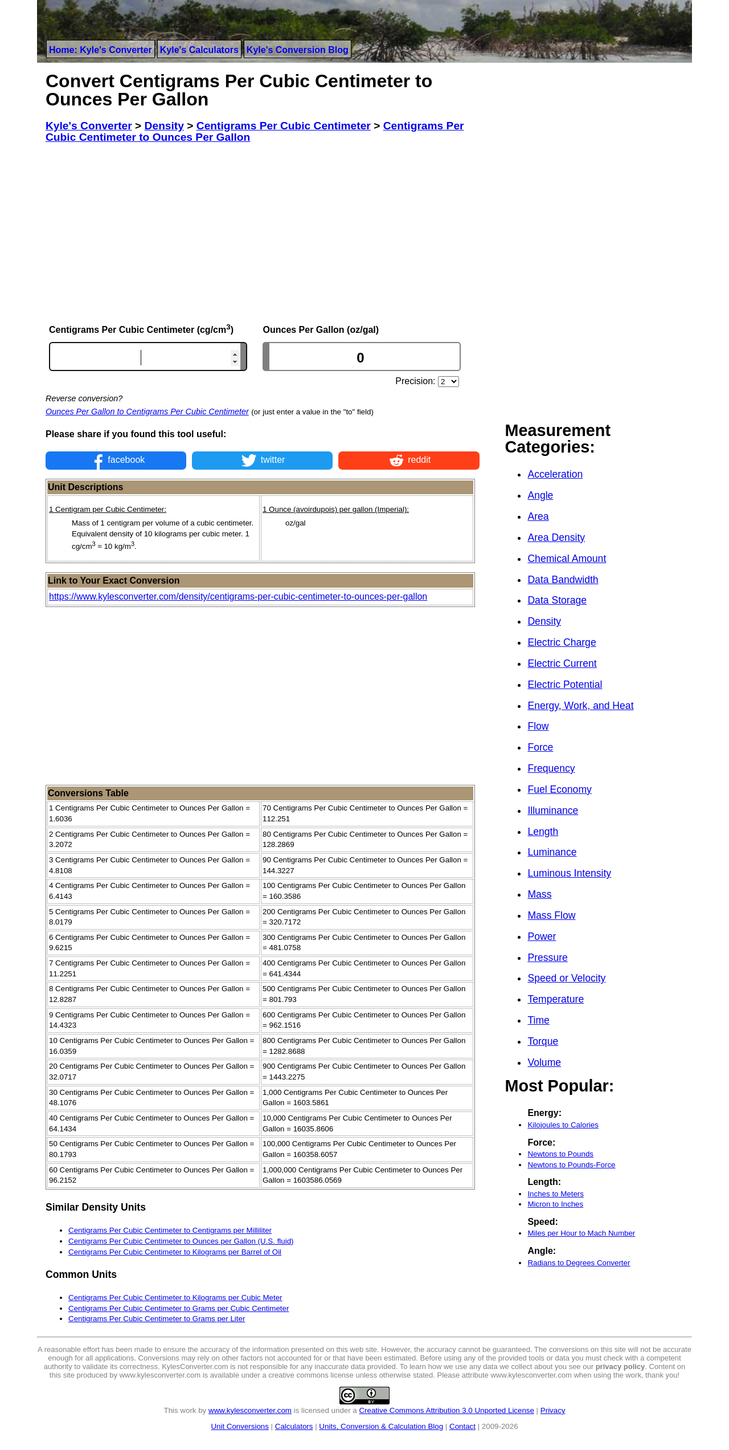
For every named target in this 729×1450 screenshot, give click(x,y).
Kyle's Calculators (199, 50)
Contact (462, 1426)
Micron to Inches (555, 1204)
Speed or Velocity (566, 978)
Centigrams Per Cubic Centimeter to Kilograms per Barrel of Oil (174, 1252)
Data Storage (557, 600)
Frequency (551, 768)
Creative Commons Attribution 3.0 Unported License (446, 1410)
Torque (542, 1041)
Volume (544, 1062)
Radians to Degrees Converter (578, 1262)
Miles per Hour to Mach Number (581, 1233)
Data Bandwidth (562, 579)
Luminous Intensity (569, 873)
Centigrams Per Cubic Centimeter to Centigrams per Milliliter (170, 1230)
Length (542, 831)
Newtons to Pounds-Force (571, 1164)
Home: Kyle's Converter (100, 50)
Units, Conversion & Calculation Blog (381, 1426)
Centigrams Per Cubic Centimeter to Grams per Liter (156, 1318)
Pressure (547, 957)
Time (538, 1020)
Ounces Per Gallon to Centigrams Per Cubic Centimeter (147, 411)
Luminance (551, 852)
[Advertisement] (263, 233)
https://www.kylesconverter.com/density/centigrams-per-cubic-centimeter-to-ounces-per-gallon (238, 596)
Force (540, 747)
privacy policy (620, 1366)
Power (541, 936)
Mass (539, 894)
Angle (540, 495)
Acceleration (555, 474)
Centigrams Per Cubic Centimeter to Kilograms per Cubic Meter (175, 1297)
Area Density (556, 537)
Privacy (553, 1410)
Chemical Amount (566, 558)
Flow (537, 726)
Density (544, 621)
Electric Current (561, 663)
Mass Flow (551, 915)
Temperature (555, 999)
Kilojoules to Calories (562, 1125)
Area (537, 516)
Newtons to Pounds (560, 1154)
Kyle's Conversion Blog (298, 50)
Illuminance (552, 810)
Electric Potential (564, 684)
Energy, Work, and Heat (580, 705)
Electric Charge (561, 642)
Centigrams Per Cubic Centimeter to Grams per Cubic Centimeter (178, 1308)
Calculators (294, 1426)
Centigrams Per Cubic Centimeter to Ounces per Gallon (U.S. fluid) (181, 1241)
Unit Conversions (239, 1426)
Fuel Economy (559, 789)
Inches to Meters (555, 1194)
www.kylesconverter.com (250, 1410)
